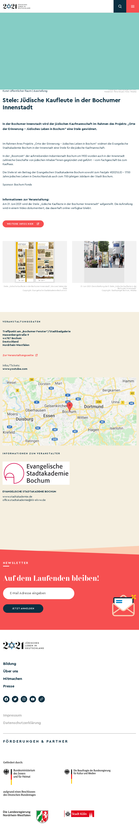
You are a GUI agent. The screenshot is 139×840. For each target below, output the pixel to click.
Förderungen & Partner (35, 741)
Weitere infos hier (20, 224)
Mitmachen (12, 679)
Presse (8, 686)
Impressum (12, 715)
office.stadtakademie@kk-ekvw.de (24, 500)
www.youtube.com (15, 369)
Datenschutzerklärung (22, 723)
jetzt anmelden (23, 608)
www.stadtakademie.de (17, 496)
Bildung (9, 664)
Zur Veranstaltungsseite (18, 355)
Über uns (10, 671)
